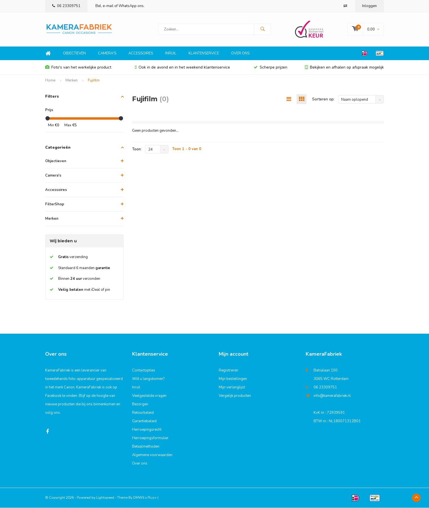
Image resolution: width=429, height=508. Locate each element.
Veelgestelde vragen (149, 396)
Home (48, 54)
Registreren (228, 370)
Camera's (107, 53)
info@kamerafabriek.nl (332, 396)
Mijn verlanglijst (232, 387)
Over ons (240, 53)
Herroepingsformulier (150, 438)
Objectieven (74, 53)
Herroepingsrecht (146, 429)
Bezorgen (140, 404)
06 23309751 (66, 5)
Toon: (136, 149)
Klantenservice (204, 53)
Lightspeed (105, 498)
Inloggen (369, 5)
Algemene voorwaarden (152, 455)
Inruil (170, 53)
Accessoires (140, 53)
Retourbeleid (143, 412)
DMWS (138, 498)
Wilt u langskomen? (148, 379)
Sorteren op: (323, 99)
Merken (71, 80)
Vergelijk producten (235, 396)
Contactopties (143, 370)
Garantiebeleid (144, 421)
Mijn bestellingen (233, 379)
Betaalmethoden (145, 446)
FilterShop (54, 204)
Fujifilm (94, 80)
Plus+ (152, 498)
